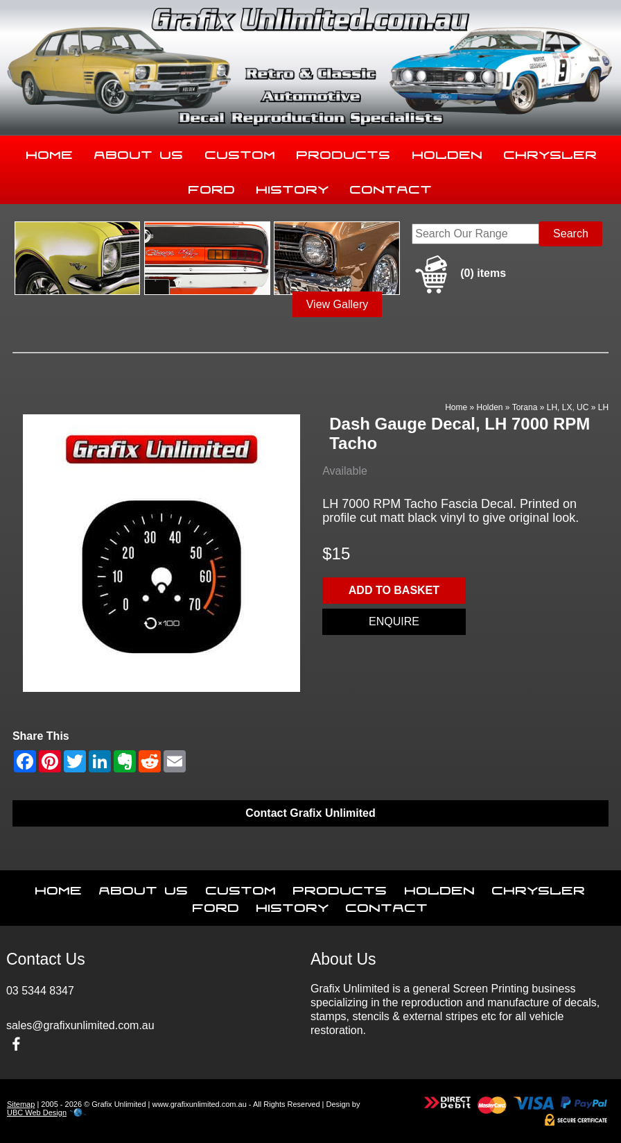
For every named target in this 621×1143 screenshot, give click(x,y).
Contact (391, 187)
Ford (212, 187)
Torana (525, 407)
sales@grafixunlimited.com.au (80, 1025)
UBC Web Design (37, 1112)
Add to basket (394, 590)
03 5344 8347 (40, 991)
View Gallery (337, 304)
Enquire (394, 621)
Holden (447, 152)
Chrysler (550, 152)
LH (603, 407)
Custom (240, 152)
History (292, 187)
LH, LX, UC (568, 407)
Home (49, 152)
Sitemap (21, 1104)
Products (344, 152)
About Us (139, 152)
